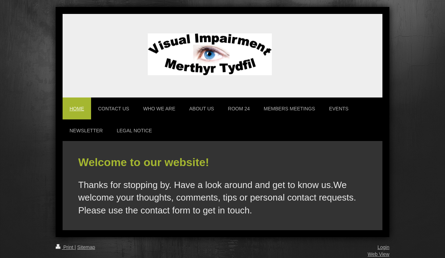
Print (65, 247)
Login (383, 247)
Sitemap (86, 247)
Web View (378, 254)
